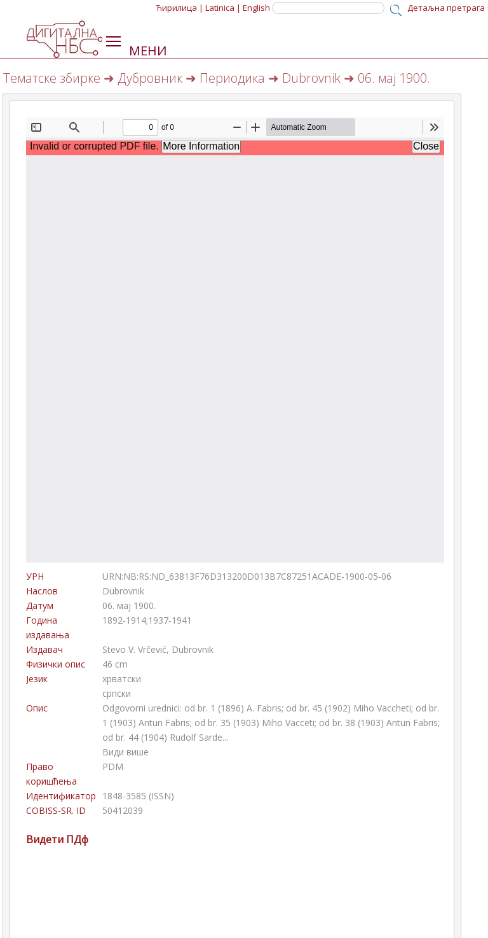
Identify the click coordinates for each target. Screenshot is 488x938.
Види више (125, 752)
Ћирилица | (179, 7)
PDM (112, 766)
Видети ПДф (57, 839)
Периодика (232, 78)
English (256, 7)
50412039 (122, 810)
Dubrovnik (311, 78)
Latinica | (223, 7)
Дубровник (150, 78)
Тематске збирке (51, 78)
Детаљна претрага (446, 7)
